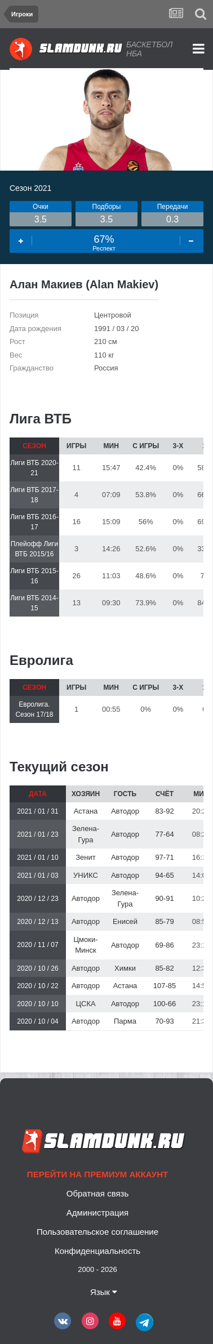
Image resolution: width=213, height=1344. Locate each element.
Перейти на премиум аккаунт (97, 1174)
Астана (86, 811)
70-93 (164, 1021)
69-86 (164, 945)
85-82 (164, 968)
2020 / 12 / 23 (37, 899)
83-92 (164, 811)
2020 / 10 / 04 (37, 1021)
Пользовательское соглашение (97, 1231)
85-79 (164, 921)
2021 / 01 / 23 (37, 834)
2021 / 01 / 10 (37, 857)
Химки (125, 968)
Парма (125, 1021)
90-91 (164, 898)
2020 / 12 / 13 (37, 922)
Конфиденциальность (97, 1251)
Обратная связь (97, 1193)
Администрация (97, 1212)
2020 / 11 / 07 (37, 945)
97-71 (164, 857)
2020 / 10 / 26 (37, 968)
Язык (103, 1292)
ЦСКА (85, 1003)
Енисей (125, 921)
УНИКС (85, 875)
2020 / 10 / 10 (37, 1004)
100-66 (164, 1003)
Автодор (125, 811)
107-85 (164, 985)
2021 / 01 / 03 (37, 875)
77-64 (164, 834)
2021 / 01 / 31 (37, 811)
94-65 (164, 875)
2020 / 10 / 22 (37, 986)
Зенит (85, 857)
